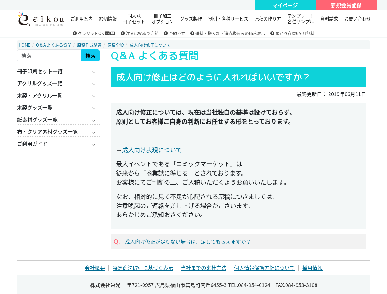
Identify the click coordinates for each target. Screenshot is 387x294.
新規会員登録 (346, 5)
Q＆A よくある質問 (53, 45)
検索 (90, 55)
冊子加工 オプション (162, 18)
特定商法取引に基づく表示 (143, 268)
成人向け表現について (152, 149)
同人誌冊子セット (134, 18)
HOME (24, 45)
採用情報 (312, 268)
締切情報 (108, 18)
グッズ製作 (191, 18)
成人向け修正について (150, 45)
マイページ (285, 5)
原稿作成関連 (89, 45)
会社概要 (95, 268)
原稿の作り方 (268, 18)
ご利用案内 (82, 18)
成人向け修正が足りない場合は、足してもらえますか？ (188, 241)
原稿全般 (116, 45)
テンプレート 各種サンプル (300, 18)
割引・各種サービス (228, 18)
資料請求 (329, 18)
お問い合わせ (357, 18)
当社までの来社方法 (203, 268)
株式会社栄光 (105, 285)
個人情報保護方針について (264, 268)
